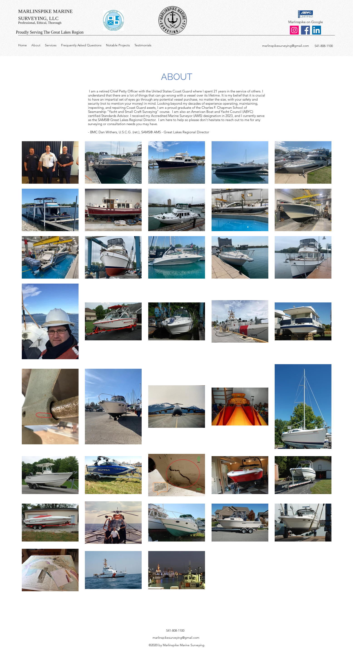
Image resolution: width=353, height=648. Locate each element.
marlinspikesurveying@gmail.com (285, 46)
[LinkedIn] (316, 30)
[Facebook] (305, 30)
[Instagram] (294, 30)
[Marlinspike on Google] (305, 22)
